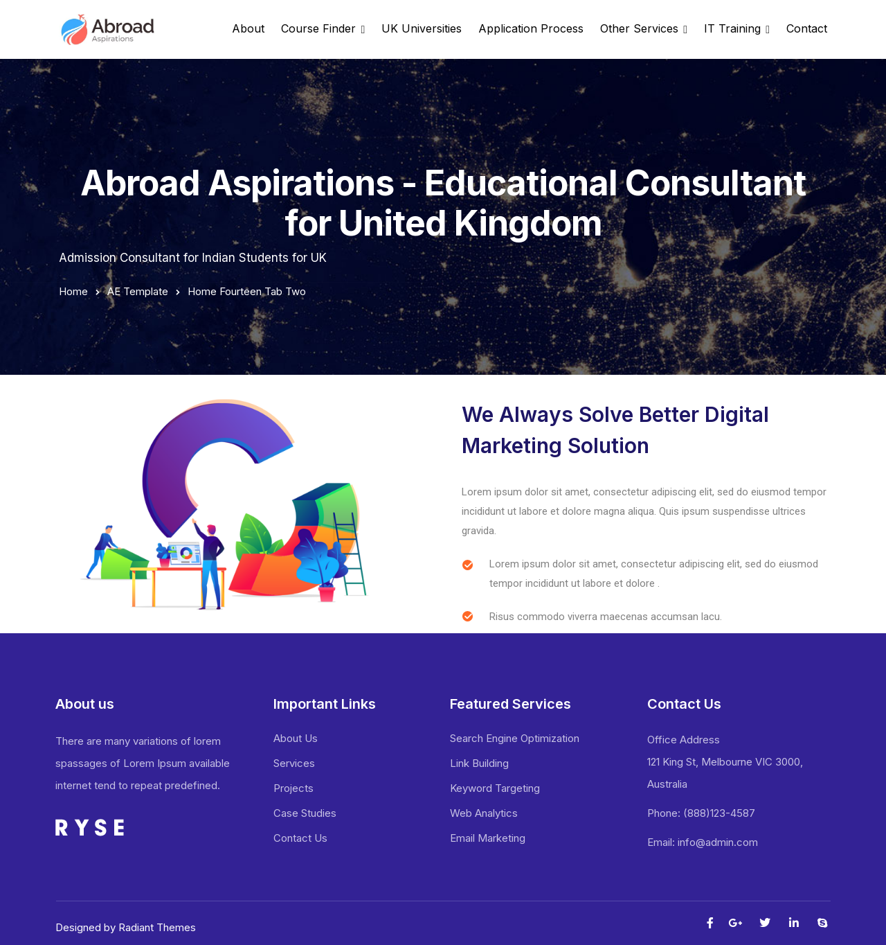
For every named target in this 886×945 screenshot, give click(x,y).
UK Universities (421, 28)
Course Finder (318, 28)
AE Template (137, 291)
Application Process (531, 28)
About (248, 28)
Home (73, 291)
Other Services (639, 28)
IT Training (732, 28)
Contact (806, 28)
